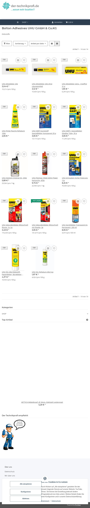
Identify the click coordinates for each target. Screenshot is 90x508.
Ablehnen (25, 499)
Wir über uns (10, 476)
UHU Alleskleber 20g (10, 84)
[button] (51, 43)
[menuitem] (25, 22)
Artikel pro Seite (37, 43)
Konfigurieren (26, 492)
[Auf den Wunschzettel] (24, 60)
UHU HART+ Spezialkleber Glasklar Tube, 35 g (72, 132)
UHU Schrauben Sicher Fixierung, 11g (75, 179)
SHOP (4, 314)
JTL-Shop (78, 505)
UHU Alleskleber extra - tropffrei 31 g (74, 85)
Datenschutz (56, 501)
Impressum (45, 501)
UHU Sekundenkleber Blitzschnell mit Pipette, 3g (45, 226)
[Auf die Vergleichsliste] (18, 60)
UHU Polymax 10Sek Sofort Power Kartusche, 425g (45, 179)
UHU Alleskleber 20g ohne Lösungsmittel (42, 85)
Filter (7, 43)
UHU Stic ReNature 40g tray (42, 272)
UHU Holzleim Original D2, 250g (14, 178)
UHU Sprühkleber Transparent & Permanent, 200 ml (74, 226)
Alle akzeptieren (26, 484)
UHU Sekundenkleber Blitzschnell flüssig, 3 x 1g (15, 226)
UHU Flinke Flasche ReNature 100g (13, 132)
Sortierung (19, 43)
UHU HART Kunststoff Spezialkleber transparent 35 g (44, 132)
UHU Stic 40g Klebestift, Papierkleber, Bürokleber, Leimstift (12, 273)
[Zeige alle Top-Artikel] (87, 320)
